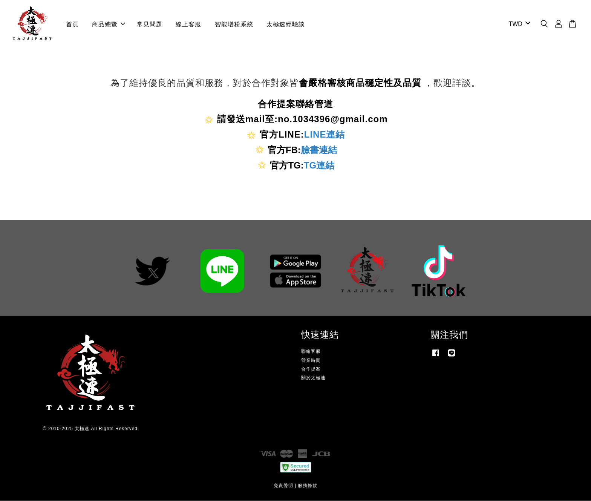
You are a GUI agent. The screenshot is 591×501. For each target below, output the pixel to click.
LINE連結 (324, 135)
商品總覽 (108, 24)
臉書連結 (319, 150)
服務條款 (307, 486)
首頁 (72, 24)
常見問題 (149, 24)
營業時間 (311, 360)
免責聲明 (283, 486)
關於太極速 (313, 378)
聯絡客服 (311, 352)
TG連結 (319, 166)
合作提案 (311, 369)
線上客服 (188, 24)
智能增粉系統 (234, 24)
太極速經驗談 (285, 24)
